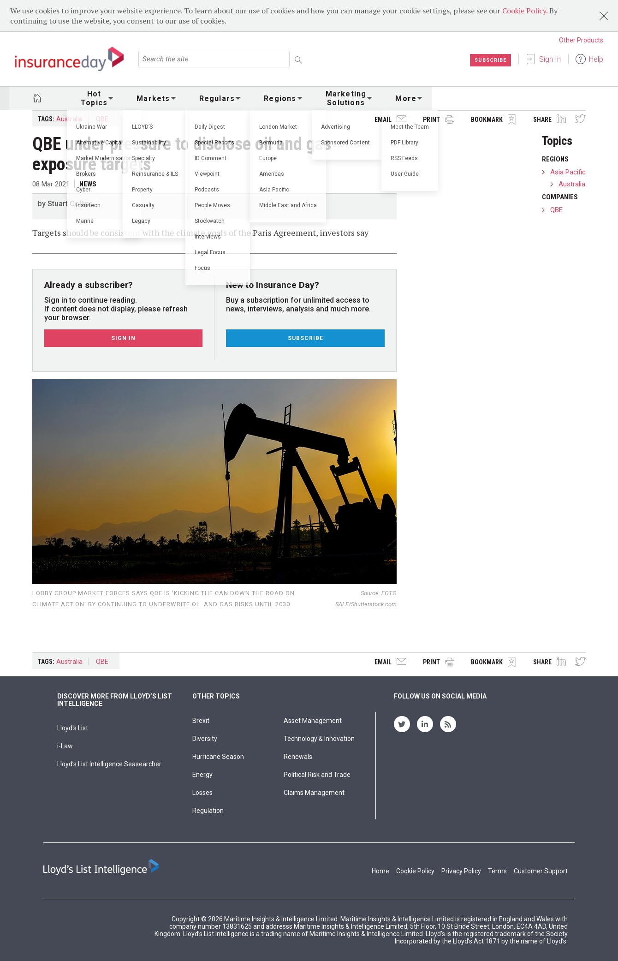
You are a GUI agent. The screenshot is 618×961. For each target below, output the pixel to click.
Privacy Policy (461, 871)
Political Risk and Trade (317, 774)
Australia (69, 119)
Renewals (298, 756)
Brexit (200, 720)
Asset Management (313, 720)
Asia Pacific (568, 172)
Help (596, 59)
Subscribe (488, 60)
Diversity (204, 738)
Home (380, 871)
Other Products (581, 40)
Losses (202, 792)
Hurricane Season (218, 756)
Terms (497, 871)
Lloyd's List (72, 728)
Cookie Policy (524, 11)
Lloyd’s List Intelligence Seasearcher (109, 764)
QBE (102, 119)
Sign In (550, 59)
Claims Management (314, 792)
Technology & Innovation (319, 738)
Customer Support (541, 871)
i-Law (65, 746)
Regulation (208, 810)
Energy (202, 774)
